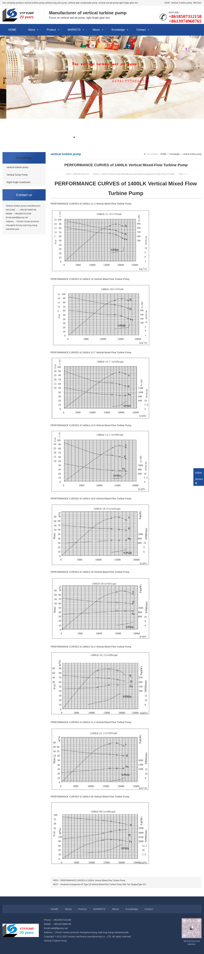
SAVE (167, 2)
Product (51, 29)
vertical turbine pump (192, 154)
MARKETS (74, 29)
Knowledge (118, 29)
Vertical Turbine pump (181, 2)
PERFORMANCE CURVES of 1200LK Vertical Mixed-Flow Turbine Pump (93, 880)
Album (96, 29)
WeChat (197, 2)
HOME (12, 29)
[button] (71, 137)
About (31, 29)
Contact (141, 29)
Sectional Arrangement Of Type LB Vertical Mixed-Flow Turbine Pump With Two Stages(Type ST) (103, 884)
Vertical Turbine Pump (55, 940)
